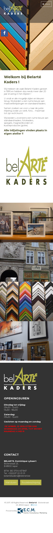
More (46, 4)
